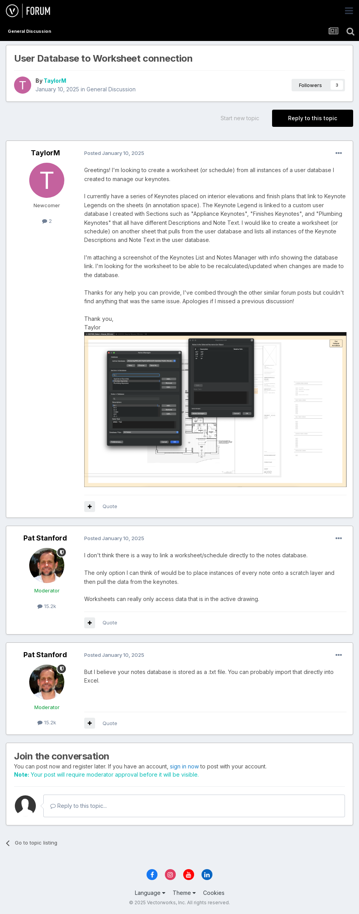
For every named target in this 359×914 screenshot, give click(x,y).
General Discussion (111, 89)
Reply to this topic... (78, 805)
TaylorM (55, 80)
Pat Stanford (45, 538)
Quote (110, 506)
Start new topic (240, 118)
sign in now (184, 766)
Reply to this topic (312, 118)
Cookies (214, 892)
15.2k (46, 606)
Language (150, 892)
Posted (114, 153)
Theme (184, 892)
